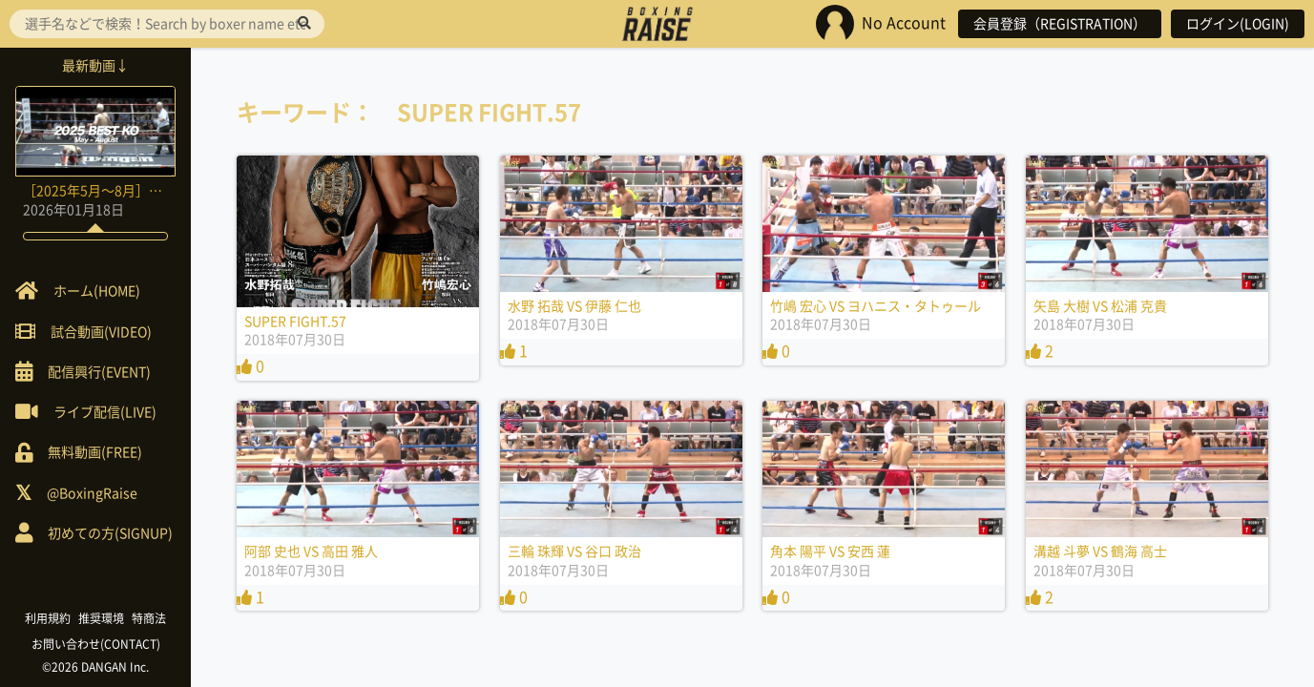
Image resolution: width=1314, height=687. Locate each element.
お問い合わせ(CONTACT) (95, 644)
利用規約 (48, 618)
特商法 (149, 618)
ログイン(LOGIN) (1237, 24)
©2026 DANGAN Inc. (95, 667)
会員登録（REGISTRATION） (1059, 24)
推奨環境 (101, 618)
